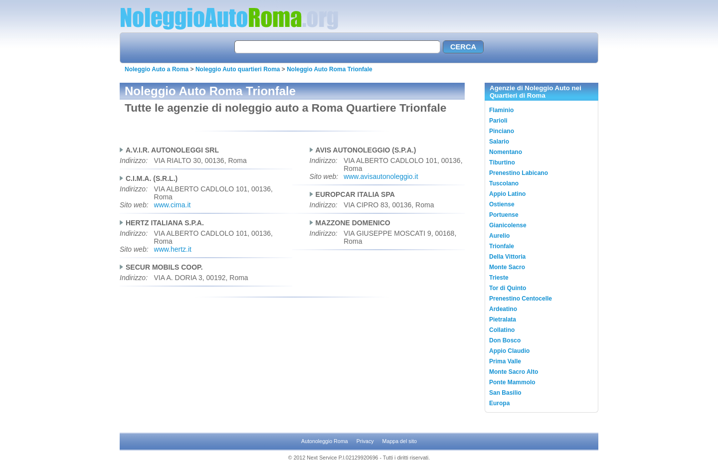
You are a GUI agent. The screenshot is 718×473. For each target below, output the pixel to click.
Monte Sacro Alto (513, 371)
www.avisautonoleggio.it (381, 176)
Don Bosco (505, 340)
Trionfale (501, 246)
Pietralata (502, 319)
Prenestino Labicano (518, 172)
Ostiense (502, 204)
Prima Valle (505, 361)
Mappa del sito (399, 441)
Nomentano (505, 152)
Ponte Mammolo (512, 382)
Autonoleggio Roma (324, 441)
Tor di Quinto (507, 288)
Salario (499, 141)
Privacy (365, 441)
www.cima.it (172, 205)
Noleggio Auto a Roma (156, 69)
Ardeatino (503, 309)
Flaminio (501, 110)
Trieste (499, 277)
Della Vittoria (507, 256)
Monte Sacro (507, 267)
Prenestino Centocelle (520, 298)
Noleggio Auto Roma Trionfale (329, 69)
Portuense (504, 214)
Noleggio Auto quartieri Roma (237, 69)
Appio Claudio (509, 350)
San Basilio (505, 392)
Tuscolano (504, 183)
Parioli (498, 120)
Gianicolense (508, 225)
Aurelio (499, 235)
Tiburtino (502, 162)
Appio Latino (507, 193)
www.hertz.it (172, 249)
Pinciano (501, 131)
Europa (499, 403)
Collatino (502, 329)
